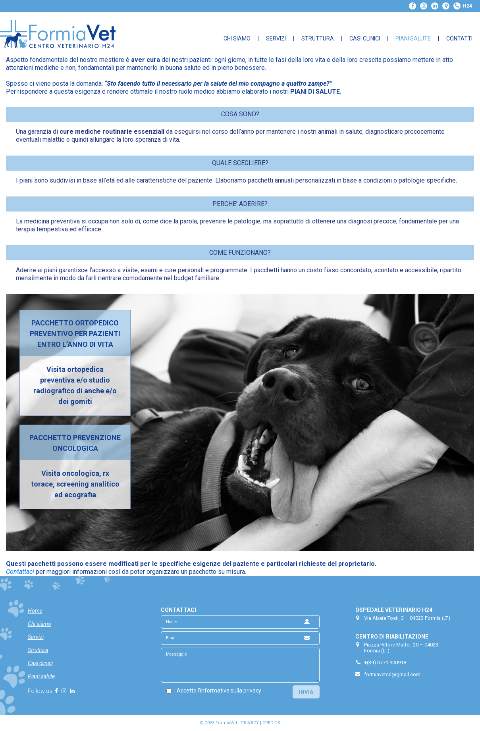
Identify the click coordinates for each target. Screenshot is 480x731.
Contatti (459, 38)
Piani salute (41, 676)
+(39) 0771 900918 (385, 663)
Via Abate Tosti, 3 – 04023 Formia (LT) (407, 618)
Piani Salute (413, 38)
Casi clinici (40, 663)
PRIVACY (250, 722)
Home (35, 611)
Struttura (317, 38)
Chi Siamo (237, 38)
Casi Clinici (364, 38)
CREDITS (271, 722)
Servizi (276, 38)
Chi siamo (39, 624)
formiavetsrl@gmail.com (392, 674)
